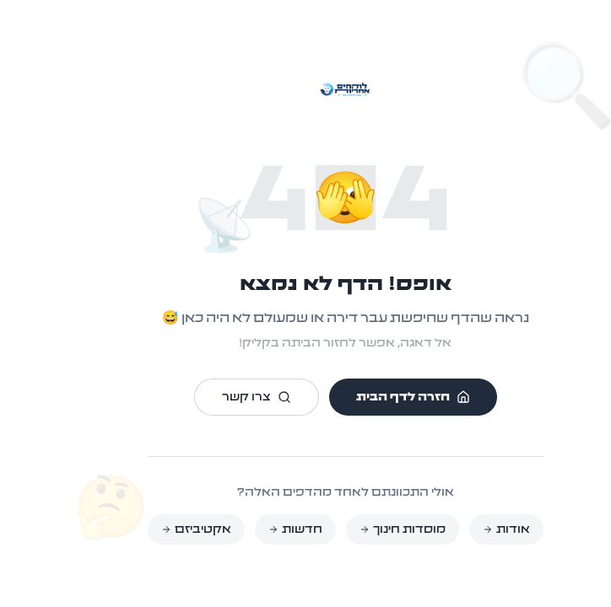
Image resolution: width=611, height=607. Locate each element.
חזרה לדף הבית (373, 397)
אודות (466, 529)
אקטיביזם (157, 529)
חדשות (256, 529)
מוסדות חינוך (363, 529)
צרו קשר (216, 397)
